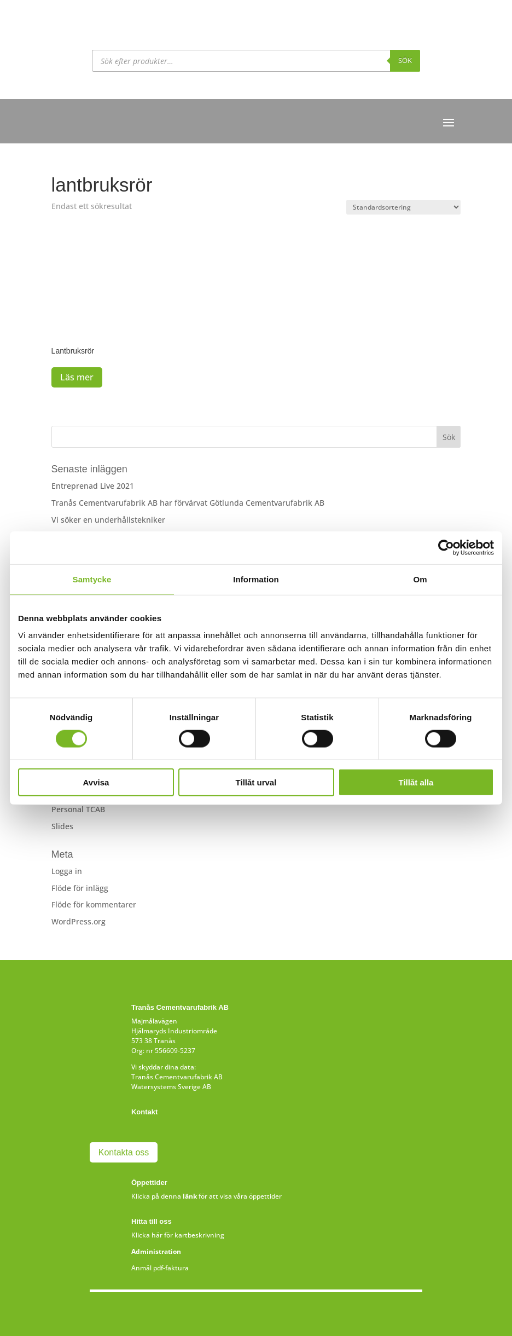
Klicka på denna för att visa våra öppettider (206, 1196)
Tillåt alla (416, 782)
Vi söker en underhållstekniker (108, 519)
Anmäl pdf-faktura (160, 1268)
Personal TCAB (78, 809)
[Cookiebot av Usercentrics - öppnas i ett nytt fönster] (446, 547)
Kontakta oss (123, 1152)
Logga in (66, 871)
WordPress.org (78, 921)
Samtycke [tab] (92, 578)
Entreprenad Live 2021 (92, 486)
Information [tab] (256, 578)
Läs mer (77, 377)
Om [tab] (420, 578)
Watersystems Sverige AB (171, 1086)
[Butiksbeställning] (403, 207)
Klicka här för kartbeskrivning (177, 1235)
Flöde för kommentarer (93, 904)
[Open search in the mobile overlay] (256, 61)
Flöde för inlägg (79, 888)
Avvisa (96, 782)
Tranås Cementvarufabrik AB (177, 1076)
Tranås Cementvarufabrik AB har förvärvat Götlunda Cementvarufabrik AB (187, 503)
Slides (62, 826)
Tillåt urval (256, 782)
